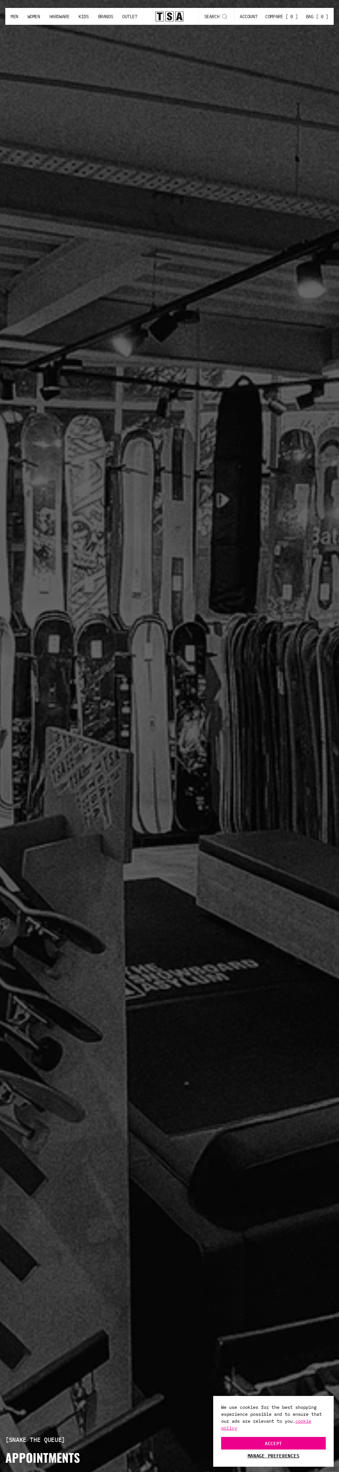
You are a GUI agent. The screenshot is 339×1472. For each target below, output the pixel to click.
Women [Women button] (33, 17)
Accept (273, 1443)
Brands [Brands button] (105, 17)
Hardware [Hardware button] (59, 17)
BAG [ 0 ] (317, 16)
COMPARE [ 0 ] (281, 16)
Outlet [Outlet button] (129, 17)
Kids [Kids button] (83, 17)
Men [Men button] (14, 17)
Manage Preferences (274, 1455)
